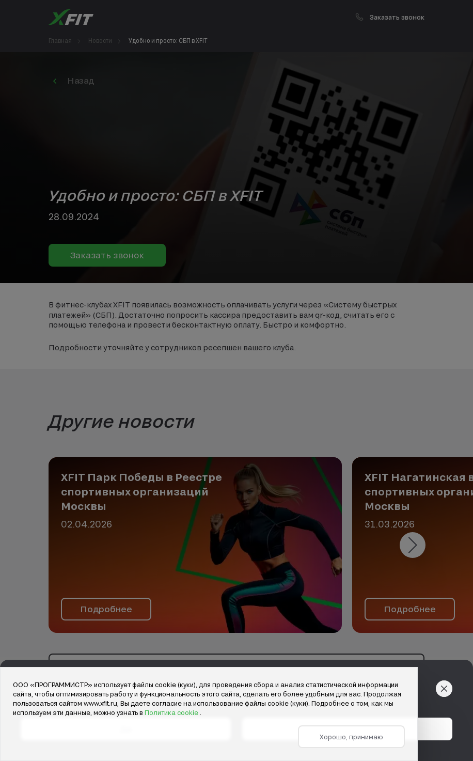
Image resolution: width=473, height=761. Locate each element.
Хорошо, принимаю (351, 736)
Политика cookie (172, 712)
